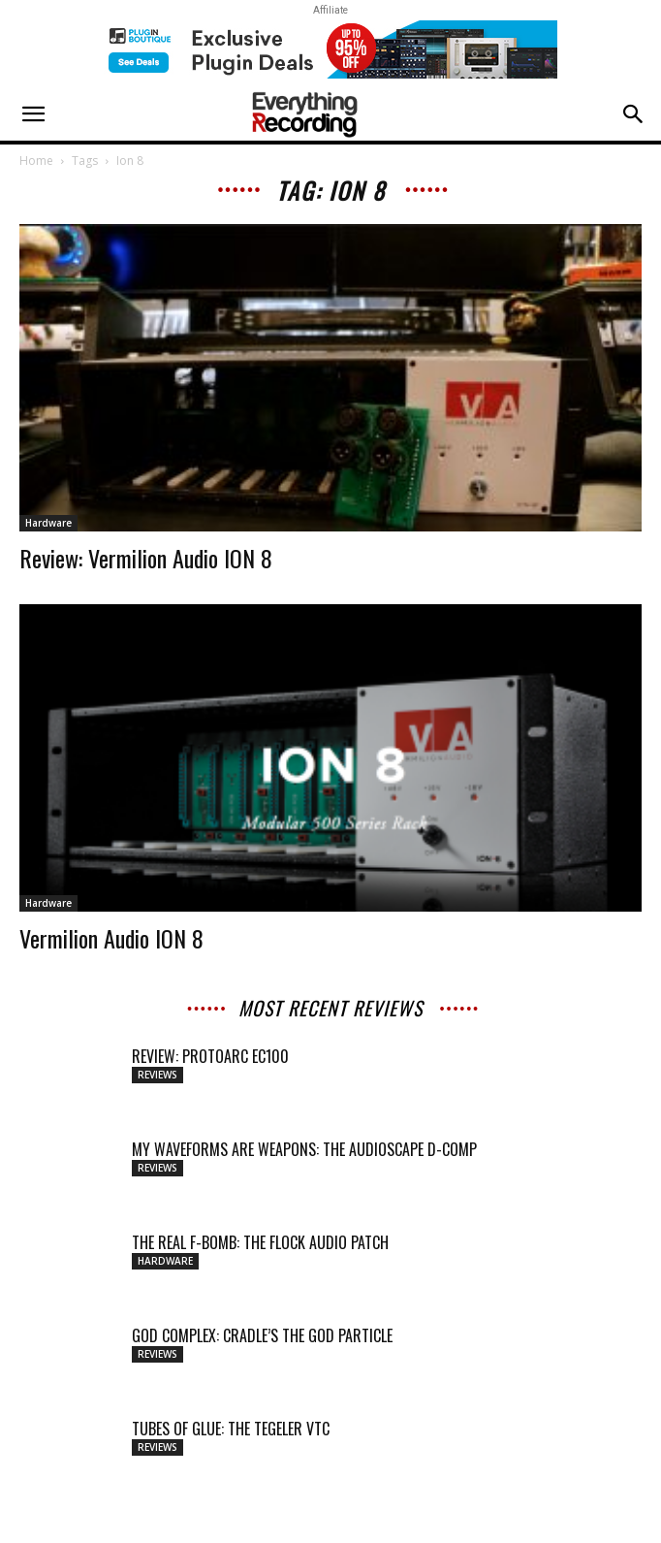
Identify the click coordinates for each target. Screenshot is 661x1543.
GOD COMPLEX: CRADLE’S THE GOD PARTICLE (262, 1335)
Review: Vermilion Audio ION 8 (145, 557)
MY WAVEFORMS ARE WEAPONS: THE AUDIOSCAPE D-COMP (304, 1149)
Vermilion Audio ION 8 (111, 937)
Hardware (48, 523)
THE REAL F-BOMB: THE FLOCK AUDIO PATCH (260, 1242)
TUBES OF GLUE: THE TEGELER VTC (231, 1428)
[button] (33, 114)
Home (36, 160)
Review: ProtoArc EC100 (210, 1056)
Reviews (157, 1074)
